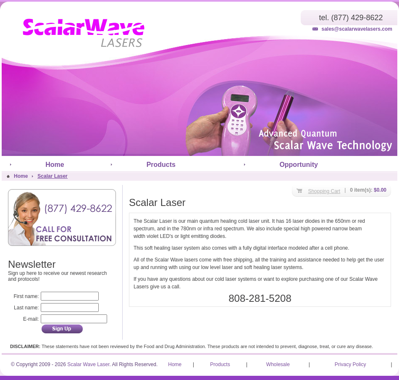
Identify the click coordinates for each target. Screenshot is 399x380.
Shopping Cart (324, 191)
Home (54, 164)
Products (161, 164)
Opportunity (298, 164)
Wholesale (278, 364)
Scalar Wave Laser (88, 364)
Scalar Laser (52, 176)
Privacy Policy (350, 364)
